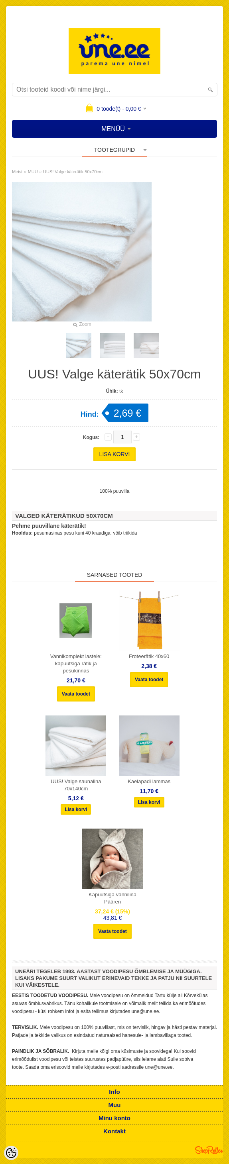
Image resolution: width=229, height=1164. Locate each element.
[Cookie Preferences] (11, 1153)
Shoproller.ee (209, 1150)
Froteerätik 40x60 (149, 656)
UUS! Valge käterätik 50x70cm (73, 171)
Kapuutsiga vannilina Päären (112, 898)
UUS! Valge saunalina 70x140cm (76, 785)
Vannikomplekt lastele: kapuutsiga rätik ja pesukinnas (76, 663)
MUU (33, 171)
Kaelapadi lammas (149, 781)
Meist (17, 171)
